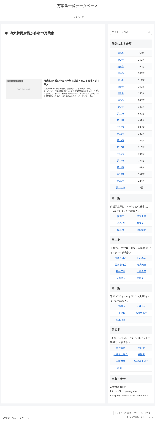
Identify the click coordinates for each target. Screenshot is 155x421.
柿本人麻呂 (121, 258)
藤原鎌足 (141, 230)
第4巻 (121, 73)
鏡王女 (120, 230)
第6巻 (121, 86)
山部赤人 (120, 306)
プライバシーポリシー (143, 413)
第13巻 (120, 134)
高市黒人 (141, 258)
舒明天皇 (141, 216)
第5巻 (121, 80)
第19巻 (120, 174)
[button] (149, 31)
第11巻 (120, 120)
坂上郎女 (120, 319)
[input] (131, 32)
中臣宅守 (120, 361)
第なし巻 (120, 187)
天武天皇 (141, 264)
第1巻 (121, 53)
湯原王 (120, 368)
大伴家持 (120, 348)
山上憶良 (120, 313)
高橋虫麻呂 (141, 313)
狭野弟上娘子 (141, 361)
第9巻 (121, 107)
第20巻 (120, 180)
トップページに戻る (123, 413)
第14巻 (120, 140)
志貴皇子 (141, 278)
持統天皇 (120, 271)
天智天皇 (120, 223)
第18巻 (120, 167)
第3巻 (121, 66)
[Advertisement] (53, 56)
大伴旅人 (141, 306)
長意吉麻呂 (121, 264)
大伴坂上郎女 (121, 354)
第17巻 (120, 160)
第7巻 (121, 93)
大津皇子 (141, 271)
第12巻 (120, 127)
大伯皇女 (120, 278)
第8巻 (121, 100)
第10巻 (120, 113)
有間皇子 (141, 223)
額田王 (120, 216)
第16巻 (120, 154)
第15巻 (120, 147)
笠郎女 (141, 348)
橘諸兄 (141, 354)
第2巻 (121, 59)
